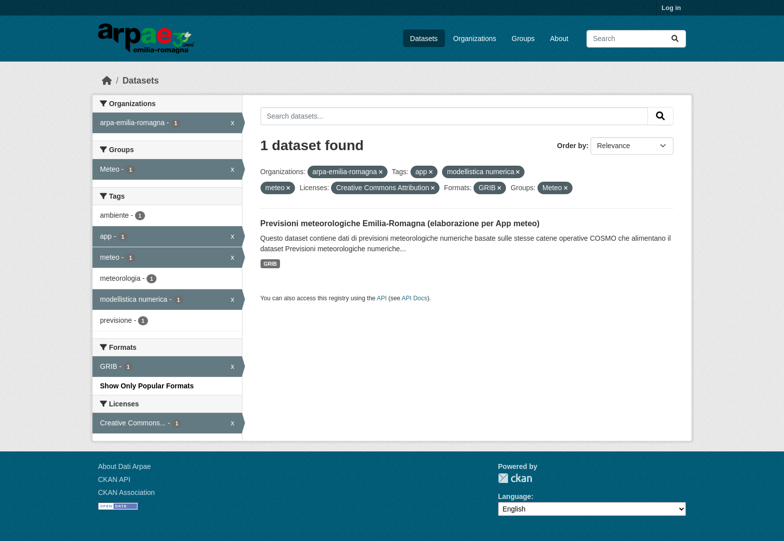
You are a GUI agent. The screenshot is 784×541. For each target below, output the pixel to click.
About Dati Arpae (124, 466)
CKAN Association (126, 492)
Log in (671, 8)
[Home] (107, 81)
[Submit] (675, 39)
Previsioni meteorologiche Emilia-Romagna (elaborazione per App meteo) (400, 223)
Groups (523, 39)
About (559, 39)
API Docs (414, 298)
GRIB (270, 264)
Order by (571, 146)
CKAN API (114, 479)
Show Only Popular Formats (147, 386)
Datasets (424, 39)
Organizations (474, 39)
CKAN (515, 478)
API (382, 298)
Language (514, 496)
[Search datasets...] (636, 39)
